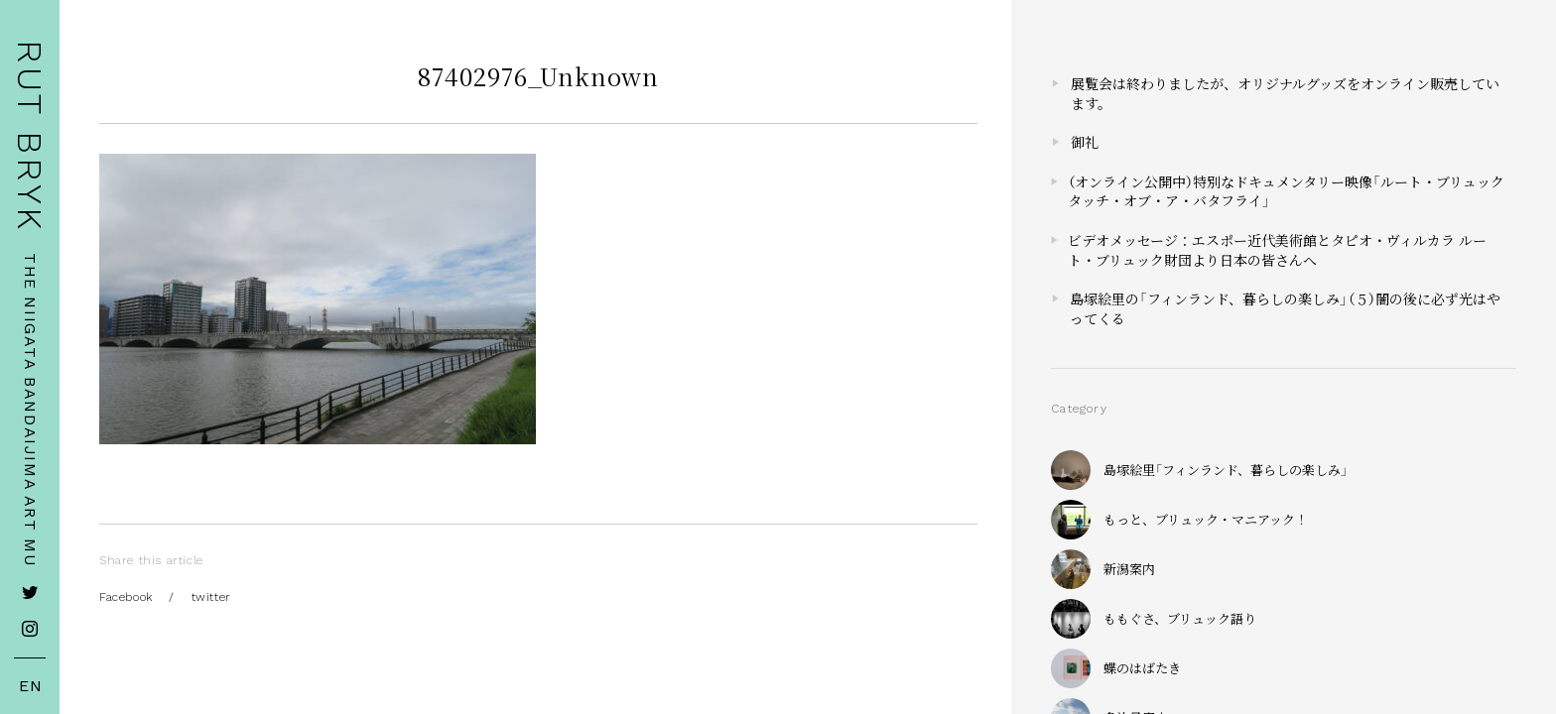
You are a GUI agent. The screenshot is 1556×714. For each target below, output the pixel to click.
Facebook (126, 597)
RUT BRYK (30, 136)
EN (31, 686)
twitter (211, 597)
